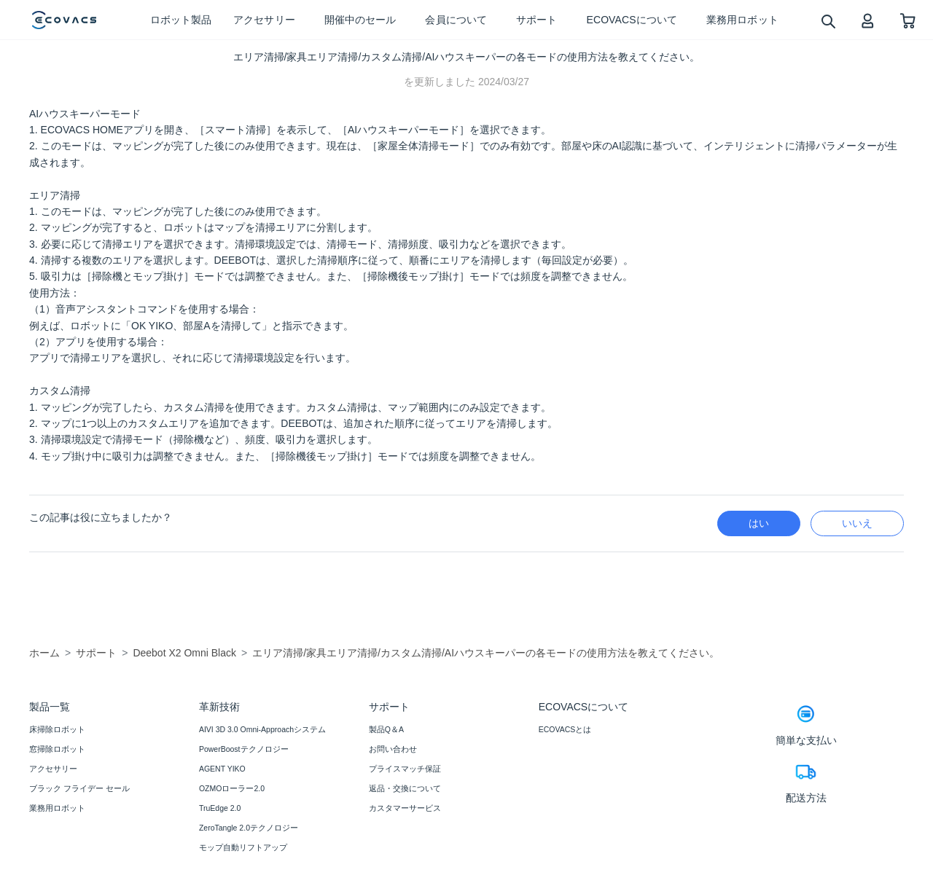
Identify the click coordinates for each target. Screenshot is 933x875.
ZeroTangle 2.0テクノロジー (248, 827)
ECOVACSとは (565, 729)
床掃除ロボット (57, 729)
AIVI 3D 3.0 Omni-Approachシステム (262, 729)
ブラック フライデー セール (79, 788)
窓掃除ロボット (57, 749)
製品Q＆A (386, 729)
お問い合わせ (393, 749)
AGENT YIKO (222, 768)
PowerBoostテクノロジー (244, 749)
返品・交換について (405, 788)
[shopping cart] (908, 20)
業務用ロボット (57, 808)
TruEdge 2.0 (220, 808)
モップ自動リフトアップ (243, 847)
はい (759, 523)
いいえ (857, 523)
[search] (828, 21)
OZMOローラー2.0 (232, 788)
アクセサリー (53, 768)
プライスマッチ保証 (405, 768)
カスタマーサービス (405, 808)
